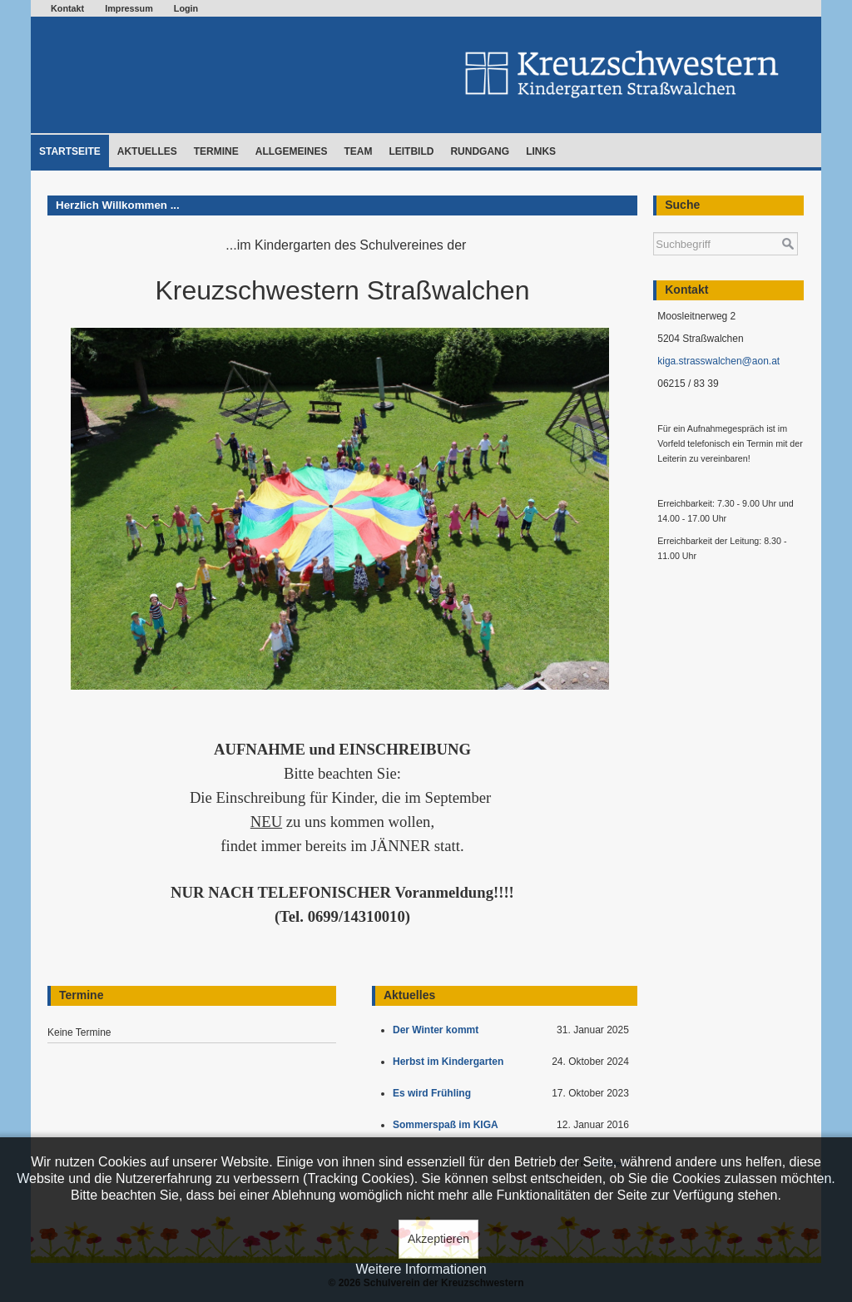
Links (541, 151)
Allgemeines (291, 151)
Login (186, 8)
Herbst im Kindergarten (452, 1061)
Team (358, 151)
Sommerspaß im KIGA (448, 1125)
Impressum (129, 8)
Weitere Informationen (420, 1269)
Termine (216, 151)
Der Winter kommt (438, 1030)
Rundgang (479, 151)
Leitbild (411, 151)
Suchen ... (653, 224)
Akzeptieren (438, 1238)
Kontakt (67, 8)
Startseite (70, 151)
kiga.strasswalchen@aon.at (718, 361)
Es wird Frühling (435, 1093)
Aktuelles (147, 151)
